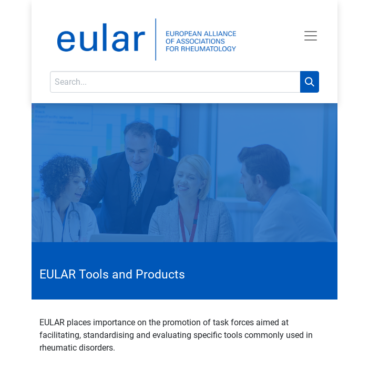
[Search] (309, 82)
